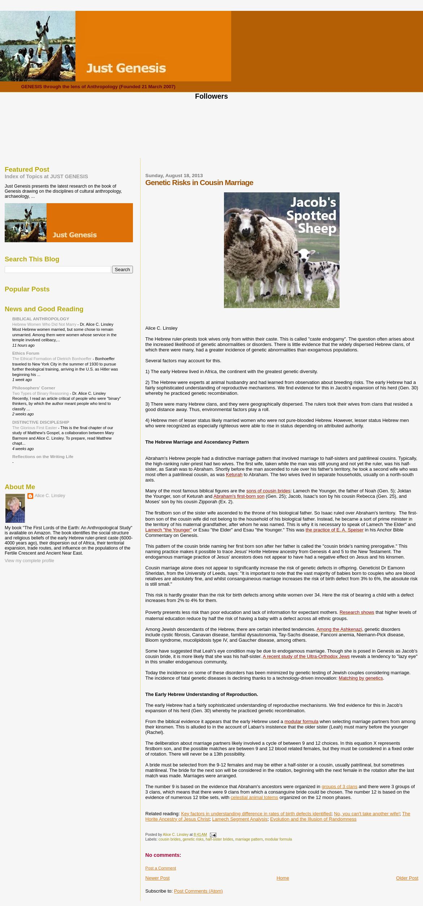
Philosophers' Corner (33, 387)
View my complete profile (29, 560)
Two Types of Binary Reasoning (41, 393)
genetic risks (193, 839)
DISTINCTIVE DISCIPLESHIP (40, 422)
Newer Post (157, 878)
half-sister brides (219, 839)
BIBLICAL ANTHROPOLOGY (40, 318)
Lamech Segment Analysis (239, 819)
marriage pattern (249, 839)
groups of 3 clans (339, 786)
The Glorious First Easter (35, 428)
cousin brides (170, 839)
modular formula (278, 839)
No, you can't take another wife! (367, 813)
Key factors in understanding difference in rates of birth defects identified (256, 813)
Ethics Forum (25, 353)
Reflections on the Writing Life (42, 456)
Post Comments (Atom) (198, 891)
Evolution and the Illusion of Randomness (313, 819)
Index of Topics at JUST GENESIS (46, 176)
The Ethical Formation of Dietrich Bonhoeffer (52, 358)
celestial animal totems (255, 797)
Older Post (407, 878)
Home (283, 878)
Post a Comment (160, 868)
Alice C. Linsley (50, 495)
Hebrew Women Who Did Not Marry (44, 324)
